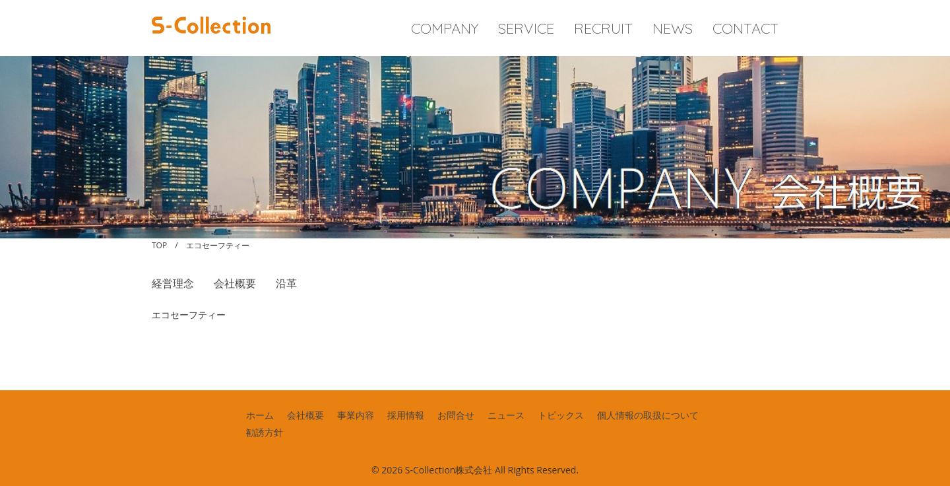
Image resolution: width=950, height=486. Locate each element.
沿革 (286, 283)
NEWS (672, 28)
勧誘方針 (264, 432)
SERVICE (526, 28)
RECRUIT (603, 28)
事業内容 (355, 415)
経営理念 (173, 283)
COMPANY (444, 28)
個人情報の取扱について (648, 415)
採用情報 (405, 415)
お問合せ (455, 415)
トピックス (561, 415)
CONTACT (745, 28)
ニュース (506, 415)
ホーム (260, 415)
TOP (159, 245)
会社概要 (235, 283)
